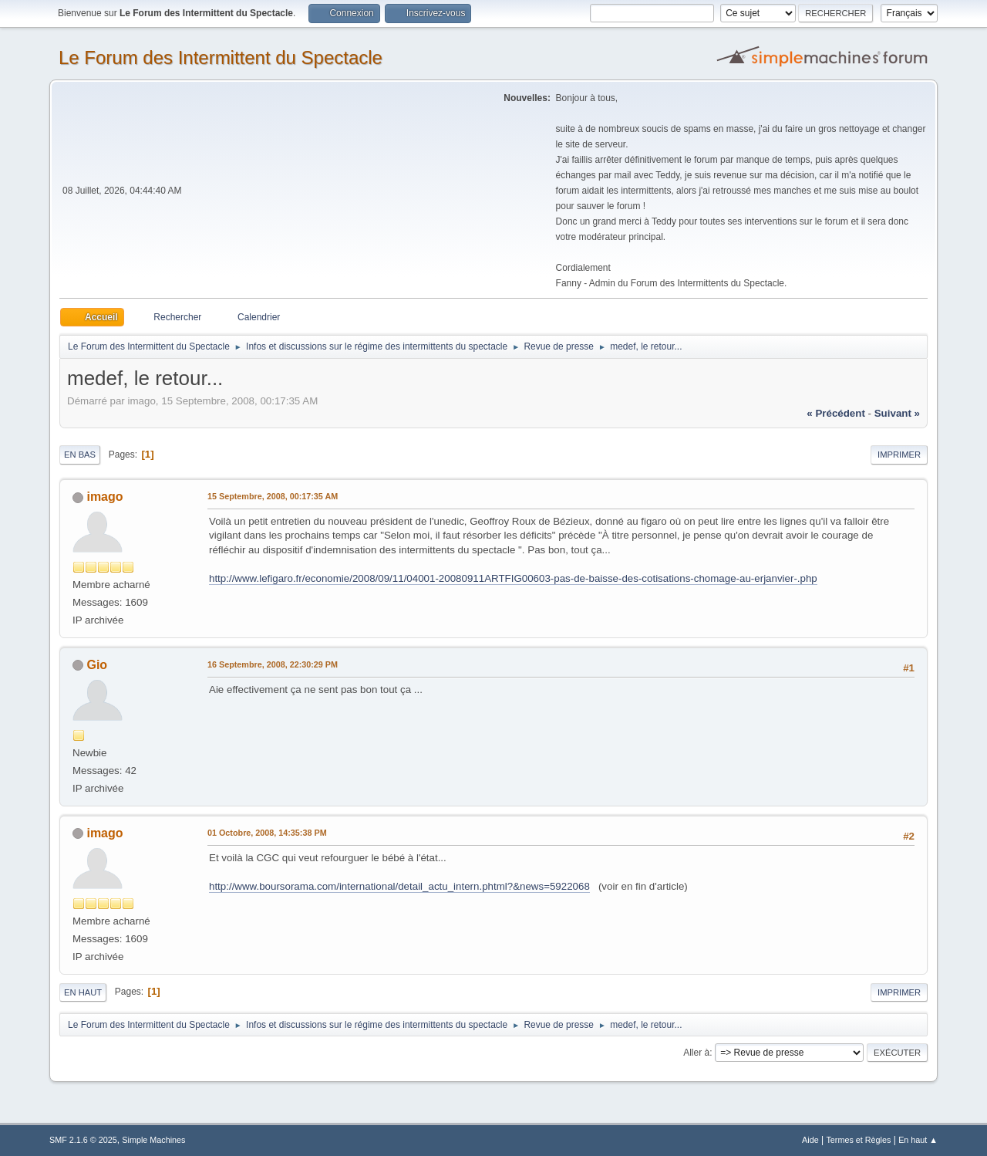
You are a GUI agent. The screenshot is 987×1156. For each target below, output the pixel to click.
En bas (80, 454)
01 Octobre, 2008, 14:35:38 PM (267, 832)
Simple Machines (153, 1139)
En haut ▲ (918, 1139)
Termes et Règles (858, 1139)
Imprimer (899, 454)
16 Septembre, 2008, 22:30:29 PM (272, 664)
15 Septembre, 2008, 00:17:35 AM (272, 496)
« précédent (836, 413)
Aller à (696, 1052)
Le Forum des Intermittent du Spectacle (220, 57)
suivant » (897, 413)
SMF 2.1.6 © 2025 (83, 1139)
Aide (810, 1139)
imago (104, 496)
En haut (83, 992)
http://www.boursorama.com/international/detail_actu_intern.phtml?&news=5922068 (399, 886)
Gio (96, 664)
